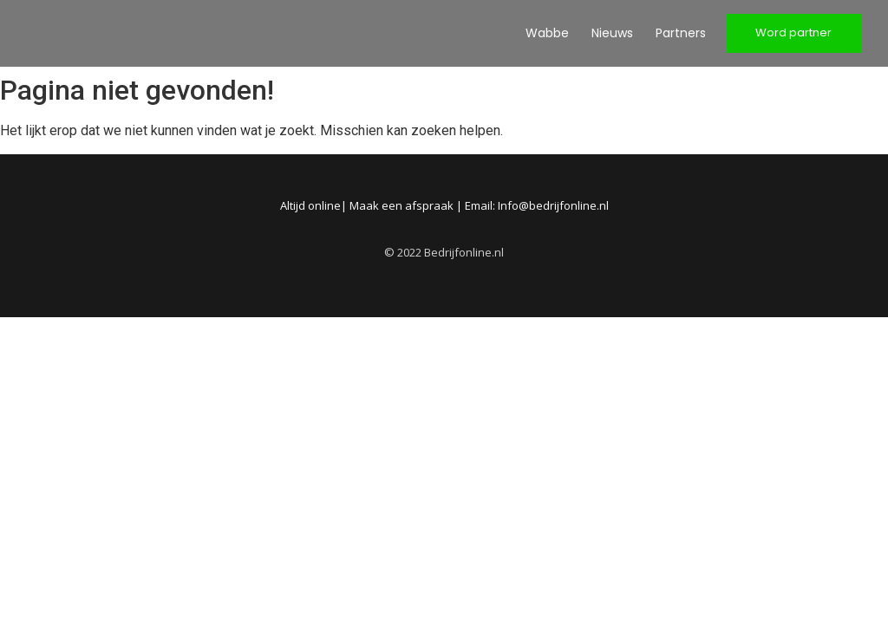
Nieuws (612, 33)
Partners (681, 33)
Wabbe (547, 33)
